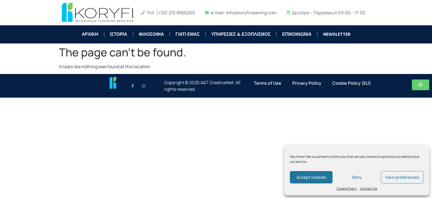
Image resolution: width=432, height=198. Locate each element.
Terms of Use (267, 83)
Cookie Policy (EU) (351, 83)
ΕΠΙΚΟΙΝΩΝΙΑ (296, 34)
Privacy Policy (306, 83)
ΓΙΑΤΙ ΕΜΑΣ (187, 34)
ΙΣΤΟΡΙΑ (118, 34)
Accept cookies (311, 177)
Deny (357, 177)
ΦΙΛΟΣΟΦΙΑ (151, 34)
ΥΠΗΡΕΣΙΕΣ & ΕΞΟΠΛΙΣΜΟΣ (241, 34)
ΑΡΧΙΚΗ (90, 34)
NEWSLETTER (336, 34)
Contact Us (368, 188)
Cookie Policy (347, 188)
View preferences (402, 177)
